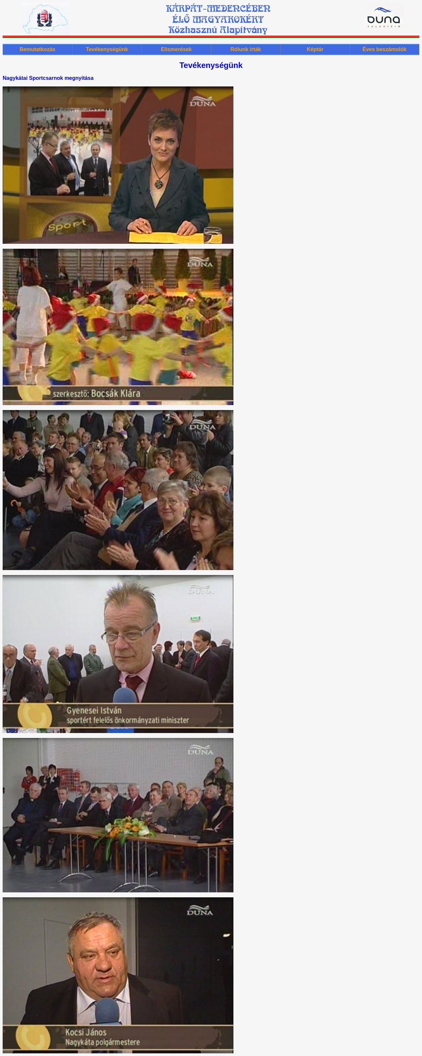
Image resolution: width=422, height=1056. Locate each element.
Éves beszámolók (385, 49)
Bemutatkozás (37, 49)
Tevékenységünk (107, 49)
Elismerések (176, 49)
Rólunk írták (245, 49)
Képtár (315, 49)
